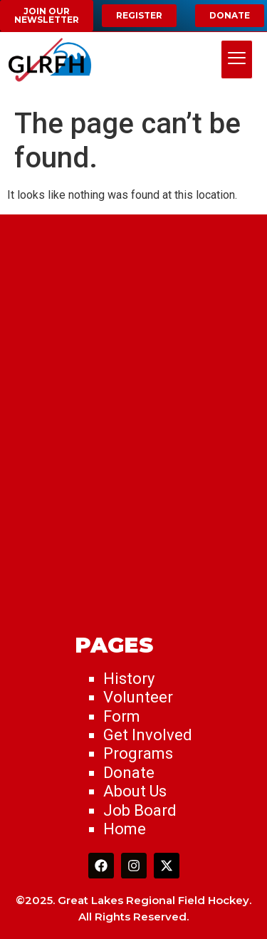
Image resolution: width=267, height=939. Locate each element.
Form (121, 716)
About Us (135, 791)
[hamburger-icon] (237, 60)
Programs (138, 753)
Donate (129, 773)
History (129, 679)
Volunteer (138, 697)
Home (124, 829)
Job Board (140, 810)
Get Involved (147, 735)
